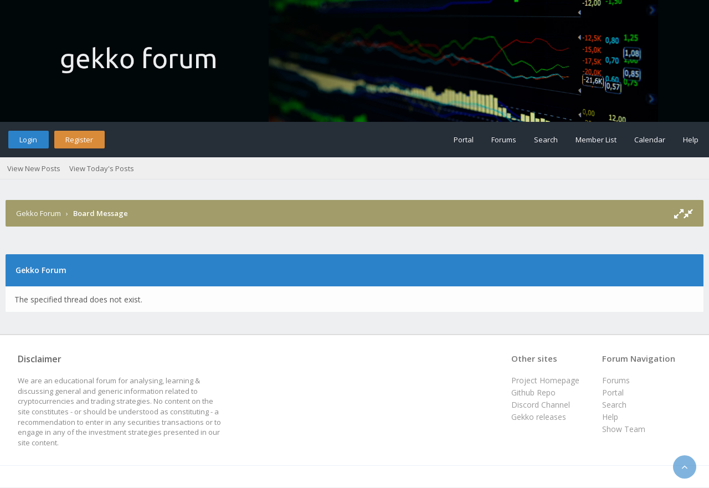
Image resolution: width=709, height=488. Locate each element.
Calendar (649, 140)
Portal (464, 140)
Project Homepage (545, 380)
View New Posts (33, 168)
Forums (503, 140)
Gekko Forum (38, 213)
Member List (596, 140)
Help (690, 140)
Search (546, 140)
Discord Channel (540, 404)
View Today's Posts (101, 168)
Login (28, 140)
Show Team (623, 429)
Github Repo (533, 392)
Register (79, 140)
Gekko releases (538, 417)
